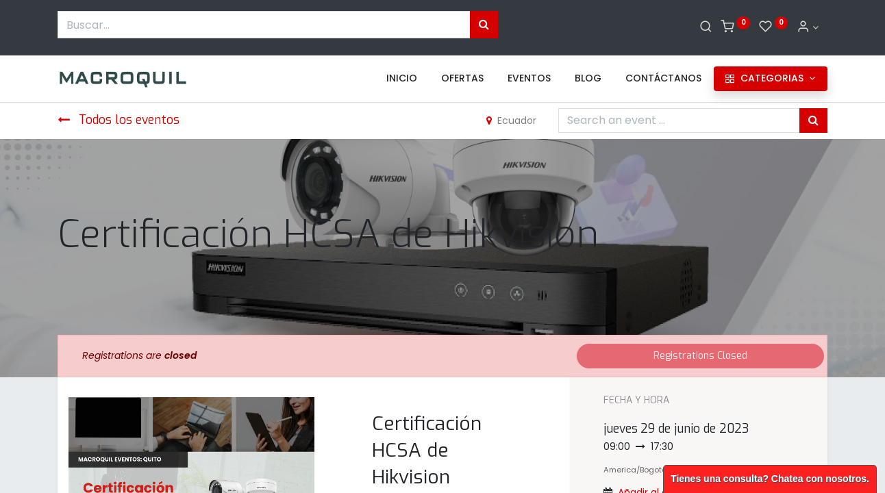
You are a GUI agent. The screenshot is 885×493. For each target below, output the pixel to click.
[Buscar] (705, 27)
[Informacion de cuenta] (808, 27)
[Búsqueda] (484, 24)
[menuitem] (402, 78)
